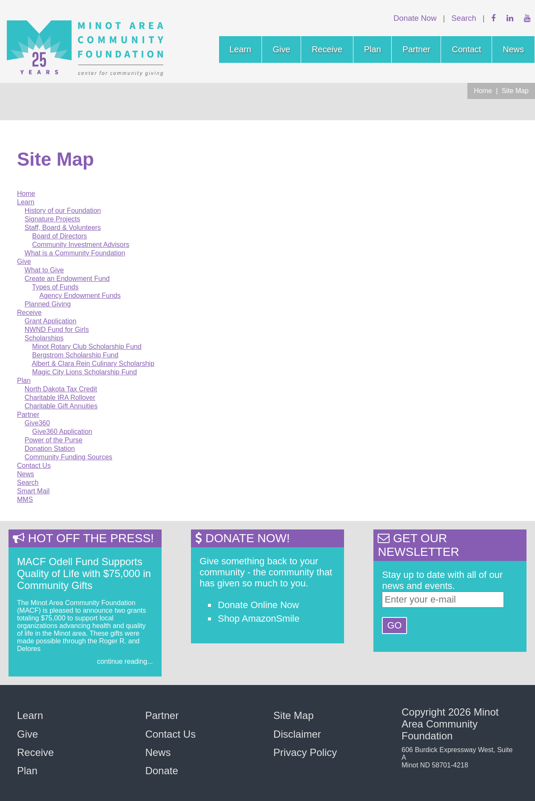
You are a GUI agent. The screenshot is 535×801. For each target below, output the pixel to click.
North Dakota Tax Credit (61, 389)
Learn (240, 49)
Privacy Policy (305, 752)
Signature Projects (52, 219)
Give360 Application (62, 431)
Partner (416, 49)
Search (463, 18)
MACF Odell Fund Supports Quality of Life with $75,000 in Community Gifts (84, 573)
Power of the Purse (54, 440)
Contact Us (34, 465)
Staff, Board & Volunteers (63, 227)
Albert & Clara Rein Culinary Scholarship (93, 363)
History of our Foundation (63, 210)
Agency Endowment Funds (79, 295)
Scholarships (44, 338)
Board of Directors (59, 236)
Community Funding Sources (68, 457)
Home (483, 90)
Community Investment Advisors (81, 244)
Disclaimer (297, 734)
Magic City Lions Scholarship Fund (84, 372)
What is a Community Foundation (75, 253)
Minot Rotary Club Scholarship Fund (87, 346)
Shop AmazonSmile (258, 618)
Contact (466, 49)
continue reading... (125, 661)
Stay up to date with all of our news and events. (442, 580)
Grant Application (51, 321)
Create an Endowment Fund (67, 278)
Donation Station (50, 448)
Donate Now (414, 18)
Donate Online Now (258, 605)
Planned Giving (48, 304)
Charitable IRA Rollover (60, 397)
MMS (25, 499)
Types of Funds (55, 287)
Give (281, 49)
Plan (372, 49)
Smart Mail (33, 491)
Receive (327, 49)
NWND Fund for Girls (57, 329)
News (513, 49)
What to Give (44, 270)
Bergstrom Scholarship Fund (75, 355)
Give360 (37, 423)
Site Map (515, 90)
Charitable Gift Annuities (61, 406)
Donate (161, 770)
